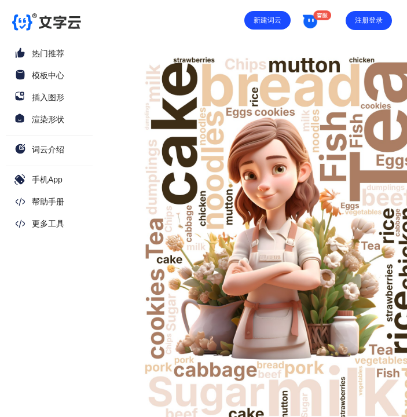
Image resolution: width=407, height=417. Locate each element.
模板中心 (48, 75)
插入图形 (48, 97)
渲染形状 (48, 119)
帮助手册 (48, 201)
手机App (47, 179)
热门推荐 (48, 53)
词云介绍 (48, 149)
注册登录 (369, 20)
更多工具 (48, 223)
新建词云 (267, 20)
